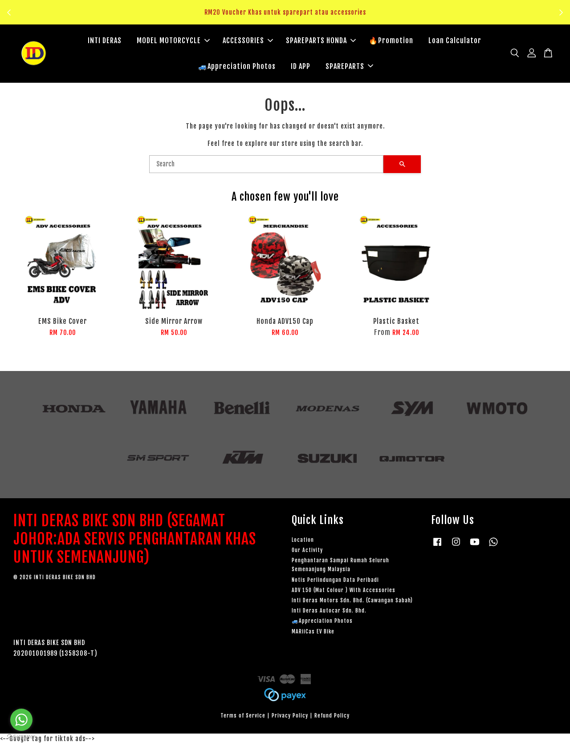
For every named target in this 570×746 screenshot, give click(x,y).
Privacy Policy (290, 717)
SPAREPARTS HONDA (321, 41)
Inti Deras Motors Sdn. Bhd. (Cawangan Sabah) (352, 602)
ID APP (300, 66)
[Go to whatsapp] (21, 720)
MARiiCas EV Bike (313, 632)
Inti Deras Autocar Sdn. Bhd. (329, 612)
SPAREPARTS (349, 66)
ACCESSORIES (248, 41)
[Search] (266, 166)
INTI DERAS (105, 41)
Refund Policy (332, 717)
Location (303, 541)
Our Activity (307, 551)
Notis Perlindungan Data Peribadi (335, 581)
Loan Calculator (454, 41)
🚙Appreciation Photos (237, 66)
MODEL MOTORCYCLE (173, 41)
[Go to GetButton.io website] (21, 737)
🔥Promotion (391, 41)
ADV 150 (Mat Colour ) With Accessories (343, 591)
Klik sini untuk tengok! (287, 17)
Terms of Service (242, 717)
